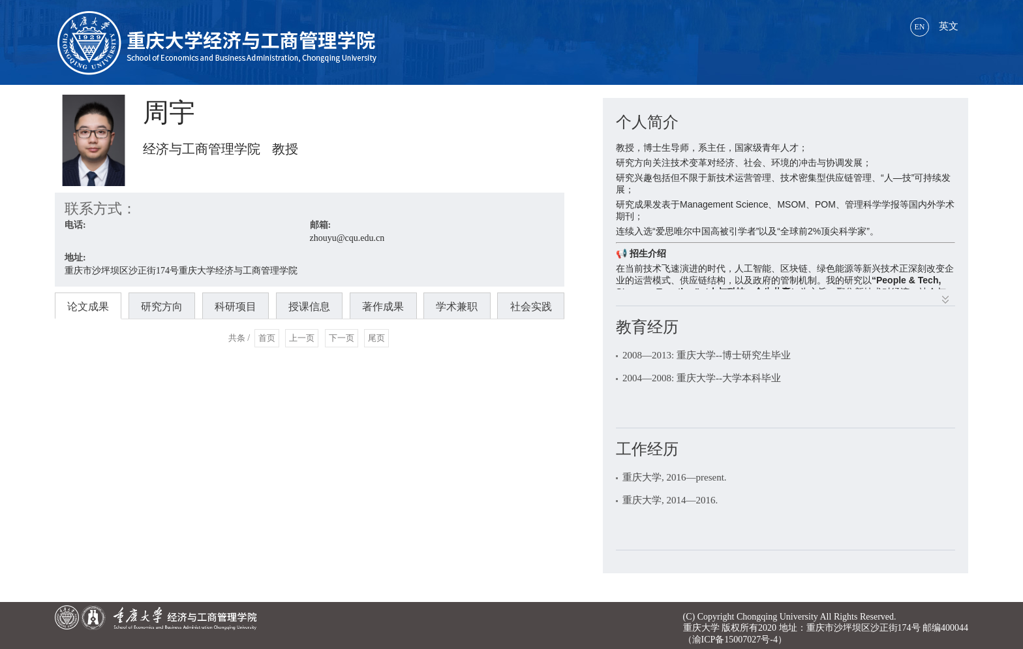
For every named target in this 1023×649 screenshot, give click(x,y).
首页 (266, 338)
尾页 (376, 338)
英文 (934, 26)
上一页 (301, 338)
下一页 (341, 338)
